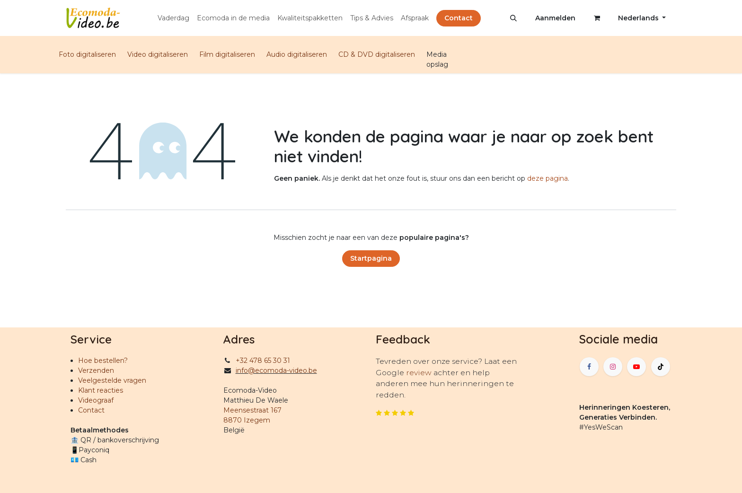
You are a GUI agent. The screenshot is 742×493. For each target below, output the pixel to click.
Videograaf (96, 400)
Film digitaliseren (227, 54)
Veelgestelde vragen (112, 380)
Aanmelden (555, 18)
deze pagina (547, 178)
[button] (513, 18)
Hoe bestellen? (103, 360)
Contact (458, 18)
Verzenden (96, 370)
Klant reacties (100, 390)
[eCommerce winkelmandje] (597, 18)
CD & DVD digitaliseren (376, 54)
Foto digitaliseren (87, 54)
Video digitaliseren (157, 54)
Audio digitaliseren (296, 54)
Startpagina (371, 258)
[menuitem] (173, 18)
